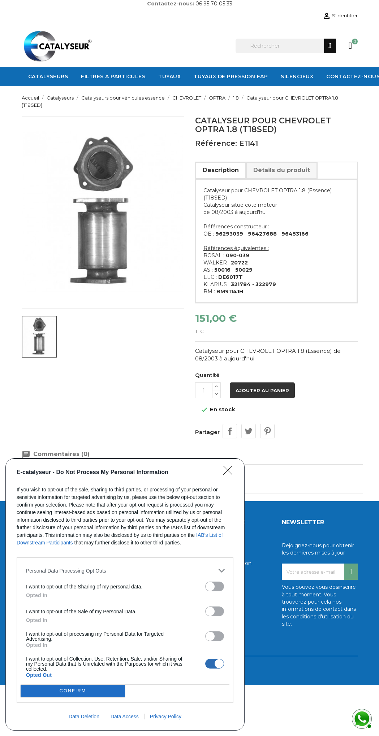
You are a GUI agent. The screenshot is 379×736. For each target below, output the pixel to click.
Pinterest (267, 431)
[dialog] (125, 594)
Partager (230, 431)
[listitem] (125, 570)
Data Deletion (84, 716)
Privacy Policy (165, 716)
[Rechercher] (286, 46)
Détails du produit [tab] (281, 170)
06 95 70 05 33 (213, 3)
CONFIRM (72, 691)
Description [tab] (221, 170)
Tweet (248, 431)
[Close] (230, 472)
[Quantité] (203, 390)
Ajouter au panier (262, 390)
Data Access (125, 716)
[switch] (214, 586)
